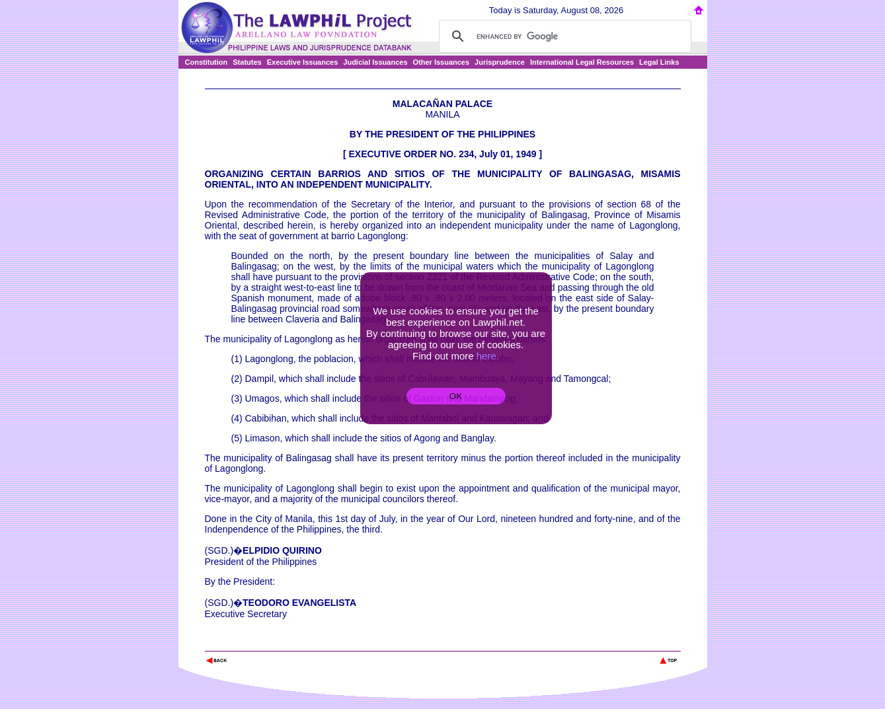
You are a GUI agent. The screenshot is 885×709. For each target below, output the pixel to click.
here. (488, 355)
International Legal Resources (582, 62)
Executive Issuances (302, 62)
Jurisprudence (500, 62)
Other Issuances (441, 62)
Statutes (247, 62)
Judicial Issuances (375, 62)
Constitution (206, 62)
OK (455, 396)
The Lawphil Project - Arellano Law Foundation (273, 642)
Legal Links (659, 62)
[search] (563, 36)
